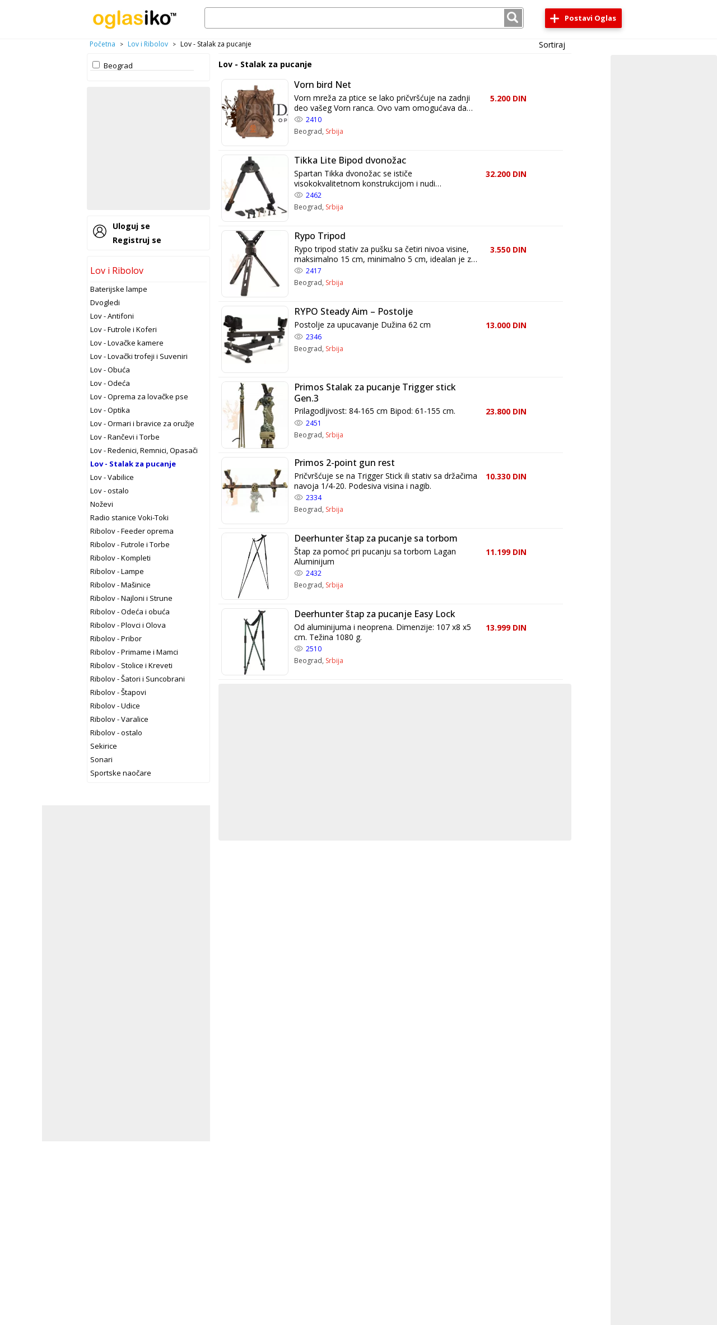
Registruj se (137, 240)
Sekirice (103, 746)
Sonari (101, 759)
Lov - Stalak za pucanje (133, 464)
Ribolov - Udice (115, 706)
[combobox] (364, 18)
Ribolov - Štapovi (118, 692)
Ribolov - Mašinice (120, 585)
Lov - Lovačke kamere (127, 343)
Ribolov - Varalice (119, 719)
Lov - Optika (110, 410)
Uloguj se (131, 226)
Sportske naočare (120, 773)
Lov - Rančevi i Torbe (125, 437)
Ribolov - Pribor (116, 638)
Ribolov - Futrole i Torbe (130, 544)
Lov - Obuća (110, 370)
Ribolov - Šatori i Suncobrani (137, 679)
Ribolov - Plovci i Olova (128, 625)
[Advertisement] (148, 148)
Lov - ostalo (109, 491)
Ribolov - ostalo (116, 732)
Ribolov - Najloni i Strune (131, 598)
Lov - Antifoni (112, 316)
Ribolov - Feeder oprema (132, 531)
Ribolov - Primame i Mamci (134, 652)
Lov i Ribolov (148, 44)
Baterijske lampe (118, 289)
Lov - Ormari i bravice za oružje (142, 423)
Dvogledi (105, 302)
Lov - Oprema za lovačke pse (139, 396)
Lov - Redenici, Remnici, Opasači (144, 450)
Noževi (101, 504)
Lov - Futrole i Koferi (123, 329)
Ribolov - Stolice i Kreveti (131, 665)
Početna (102, 44)
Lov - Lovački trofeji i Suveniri (139, 356)
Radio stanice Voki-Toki (129, 517)
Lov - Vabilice (112, 477)
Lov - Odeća (110, 383)
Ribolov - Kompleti (120, 558)
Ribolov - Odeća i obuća (130, 611)
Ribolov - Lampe (117, 571)
